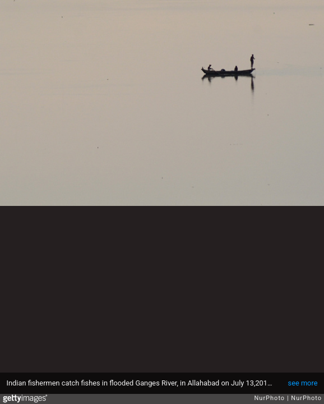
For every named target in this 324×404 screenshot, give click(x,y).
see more (303, 383)
